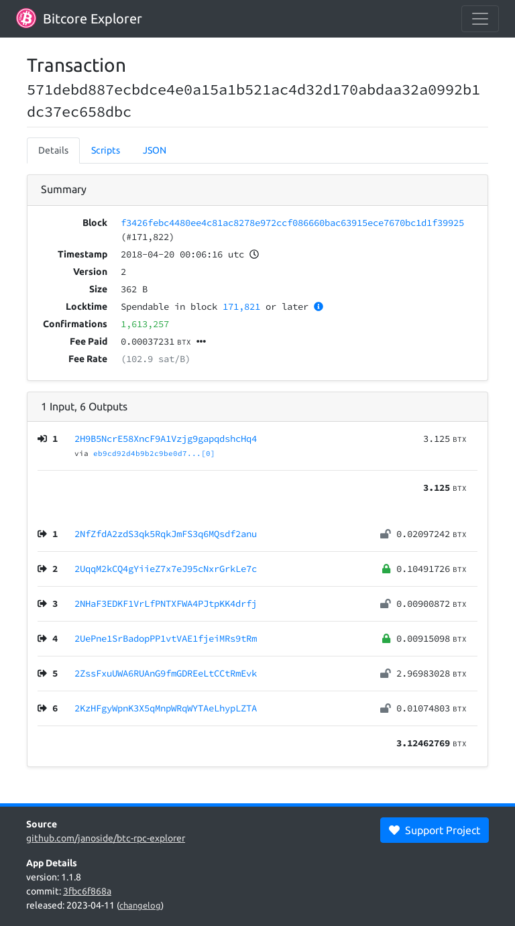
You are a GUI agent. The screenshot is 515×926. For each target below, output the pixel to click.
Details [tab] (53, 150)
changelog (140, 905)
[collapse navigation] (480, 18)
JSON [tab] (154, 150)
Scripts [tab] (105, 150)
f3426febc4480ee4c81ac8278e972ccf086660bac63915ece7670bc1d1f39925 (292, 223)
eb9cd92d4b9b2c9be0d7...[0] (154, 453)
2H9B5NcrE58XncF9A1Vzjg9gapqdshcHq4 (165, 438)
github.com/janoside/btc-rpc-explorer (105, 838)
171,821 (241, 306)
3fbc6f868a (87, 891)
